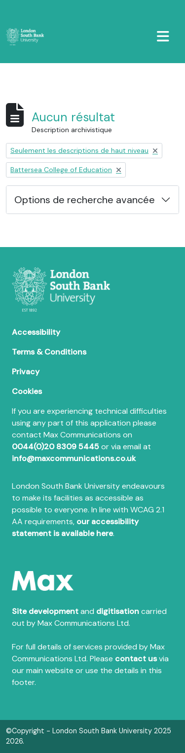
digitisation (117, 611)
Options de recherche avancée (84, 199)
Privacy (25, 371)
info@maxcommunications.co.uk (74, 458)
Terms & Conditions (49, 352)
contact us (136, 658)
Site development (45, 611)
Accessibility (36, 332)
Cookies (27, 391)
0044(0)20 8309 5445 (55, 446)
